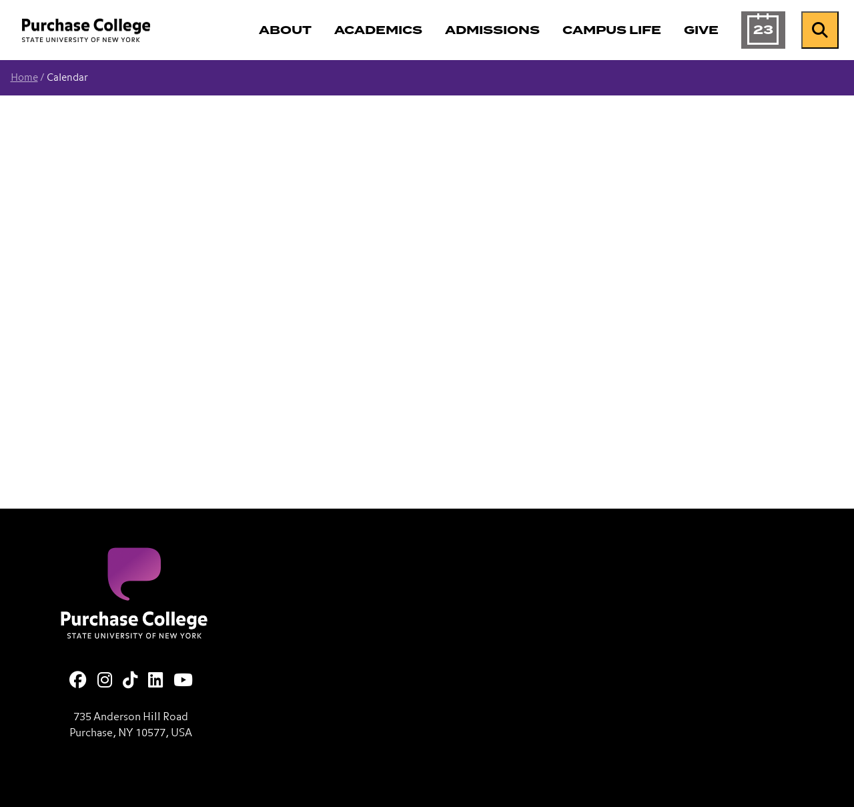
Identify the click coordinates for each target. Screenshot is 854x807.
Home (24, 78)
